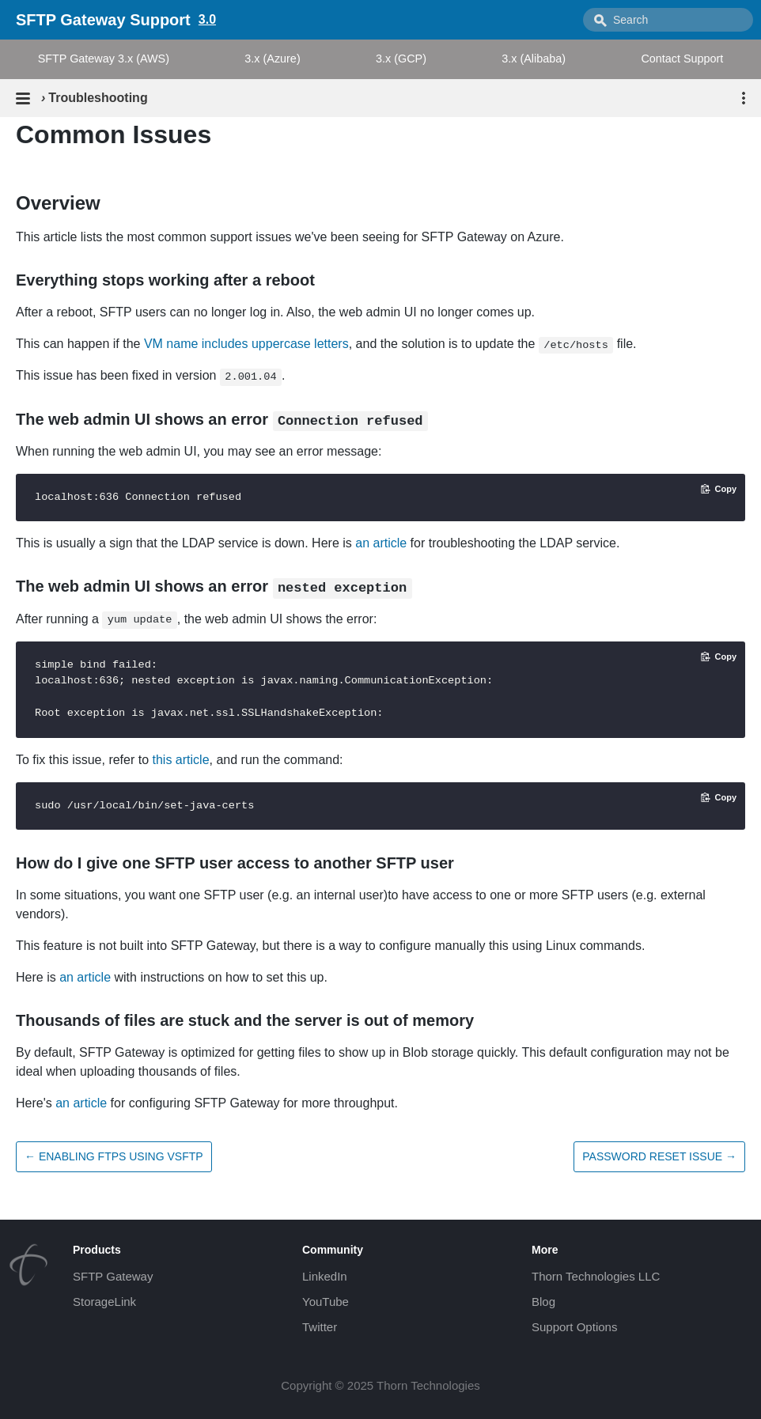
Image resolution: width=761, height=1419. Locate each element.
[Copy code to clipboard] (718, 489)
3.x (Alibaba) (534, 58)
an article (381, 543)
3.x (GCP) (401, 58)
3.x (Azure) (272, 58)
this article (181, 759)
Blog (543, 1301)
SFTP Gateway (113, 1276)
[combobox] (668, 20)
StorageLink (104, 1301)
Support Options (574, 1327)
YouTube (325, 1301)
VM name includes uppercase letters (246, 343)
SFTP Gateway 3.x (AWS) (103, 58)
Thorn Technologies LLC (596, 1276)
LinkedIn (324, 1276)
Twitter (319, 1327)
